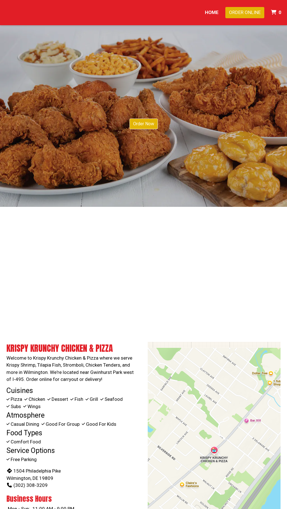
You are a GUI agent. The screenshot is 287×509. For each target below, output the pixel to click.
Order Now (143, 123)
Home (212, 12)
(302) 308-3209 (27, 485)
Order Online (245, 12)
